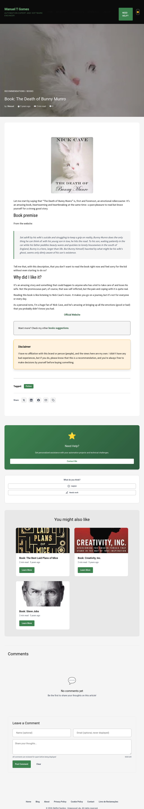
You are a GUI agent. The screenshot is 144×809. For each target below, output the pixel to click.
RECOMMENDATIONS (14, 84)
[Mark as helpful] (72, 478)
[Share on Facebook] (38, 392)
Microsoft (64, 8)
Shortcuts (80, 8)
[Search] (116, 8)
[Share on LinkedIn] (31, 392)
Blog (38, 794)
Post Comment (21, 757)
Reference (96, 8)
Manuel (10, 99)
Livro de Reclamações (108, 794)
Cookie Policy (77, 794)
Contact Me (72, 454)
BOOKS (30, 84)
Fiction (29, 379)
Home (52, 8)
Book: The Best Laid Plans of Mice (38, 550)
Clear (38, 757)
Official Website (72, 307)
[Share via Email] (45, 392)
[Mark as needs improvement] (72, 485)
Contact (90, 794)
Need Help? (126, 8)
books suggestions (58, 320)
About (109, 8)
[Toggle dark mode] (138, 8)
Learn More (27, 562)
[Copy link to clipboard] (53, 392)
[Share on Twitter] (23, 392)
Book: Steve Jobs (29, 603)
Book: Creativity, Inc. (89, 550)
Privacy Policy (60, 794)
